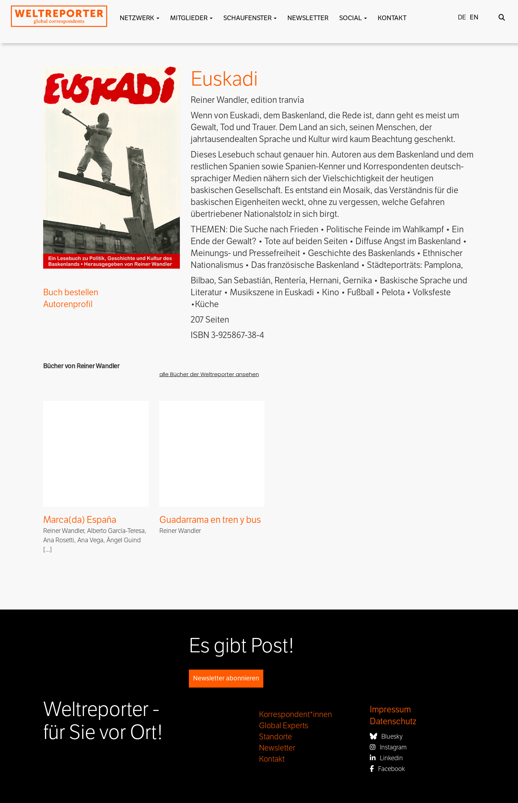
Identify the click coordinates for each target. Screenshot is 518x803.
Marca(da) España (79, 519)
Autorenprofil (67, 304)
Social (353, 18)
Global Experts (283, 725)
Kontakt (392, 18)
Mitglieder (191, 18)
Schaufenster (250, 18)
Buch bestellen (70, 292)
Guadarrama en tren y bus (210, 519)
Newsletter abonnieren (226, 678)
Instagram (388, 747)
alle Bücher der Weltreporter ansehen (209, 374)
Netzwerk (139, 18)
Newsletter (307, 18)
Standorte (275, 737)
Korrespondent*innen (295, 714)
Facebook (387, 769)
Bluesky (386, 736)
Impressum (390, 709)
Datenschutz (393, 721)
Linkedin (386, 758)
